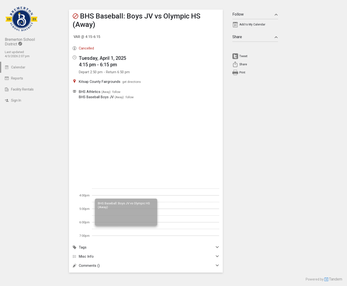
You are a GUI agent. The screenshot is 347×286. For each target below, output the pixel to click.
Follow (255, 14)
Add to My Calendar (252, 24)
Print (242, 72)
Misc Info (146, 256)
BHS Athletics (89, 92)
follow (116, 92)
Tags (146, 247)
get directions (131, 82)
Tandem (335, 279)
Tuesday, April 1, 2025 (102, 58)
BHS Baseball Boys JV (96, 97)
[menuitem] (255, 26)
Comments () (146, 265)
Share (255, 37)
